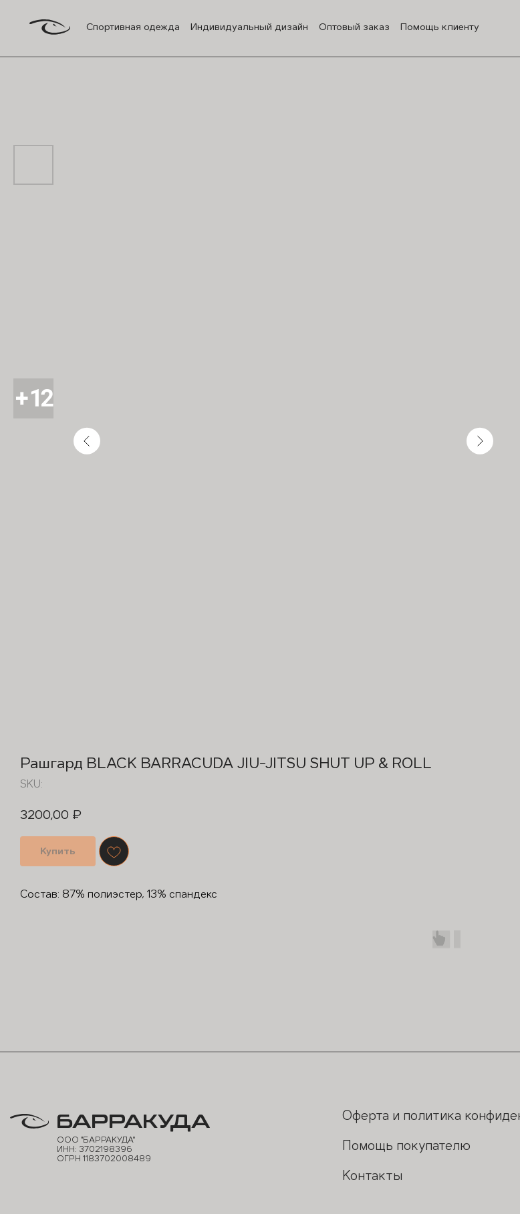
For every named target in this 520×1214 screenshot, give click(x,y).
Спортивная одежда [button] (131, 26)
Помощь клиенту (435, 26)
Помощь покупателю (374, 1152)
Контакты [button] (367, 1173)
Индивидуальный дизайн (246, 26)
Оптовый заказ (349, 26)
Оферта (361, 1114)
